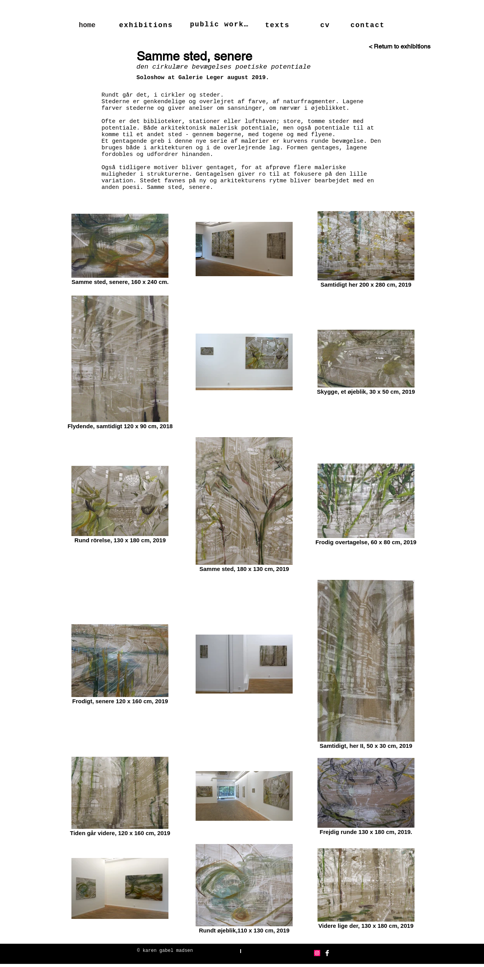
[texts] (278, 25)
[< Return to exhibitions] (386, 46)
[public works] (220, 24)
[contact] (368, 25)
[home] (87, 25)
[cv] (326, 25)
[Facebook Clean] (327, 953)
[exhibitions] (146, 25)
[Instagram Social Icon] (317, 953)
